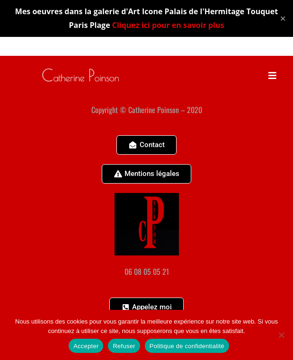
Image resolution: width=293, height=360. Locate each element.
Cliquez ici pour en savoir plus (168, 25)
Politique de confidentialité (187, 346)
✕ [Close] (283, 18)
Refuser (124, 346)
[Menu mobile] (272, 74)
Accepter (85, 346)
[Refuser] (281, 335)
